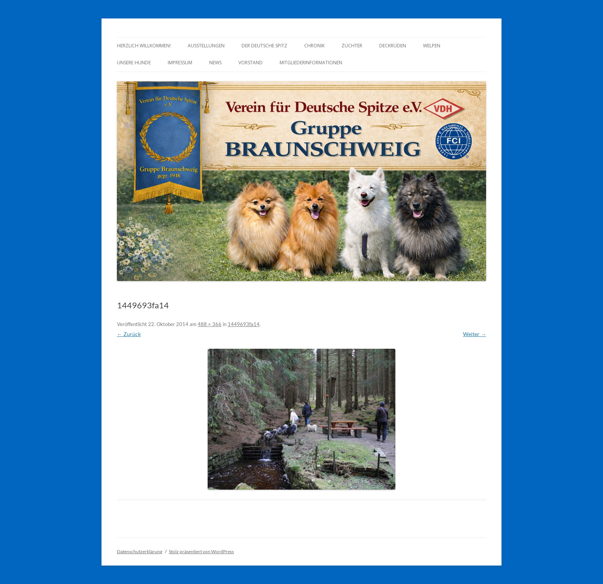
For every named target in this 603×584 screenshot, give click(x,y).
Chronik (314, 45)
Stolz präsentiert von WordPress (201, 551)
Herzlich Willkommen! (144, 45)
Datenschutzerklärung (139, 551)
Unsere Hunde (134, 62)
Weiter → (474, 334)
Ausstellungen (206, 45)
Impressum (180, 62)
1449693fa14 (244, 324)
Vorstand (250, 62)
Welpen (431, 45)
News (215, 62)
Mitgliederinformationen (311, 62)
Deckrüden (392, 45)
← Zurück (129, 334)
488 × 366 (210, 324)
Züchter (351, 45)
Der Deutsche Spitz (264, 45)
